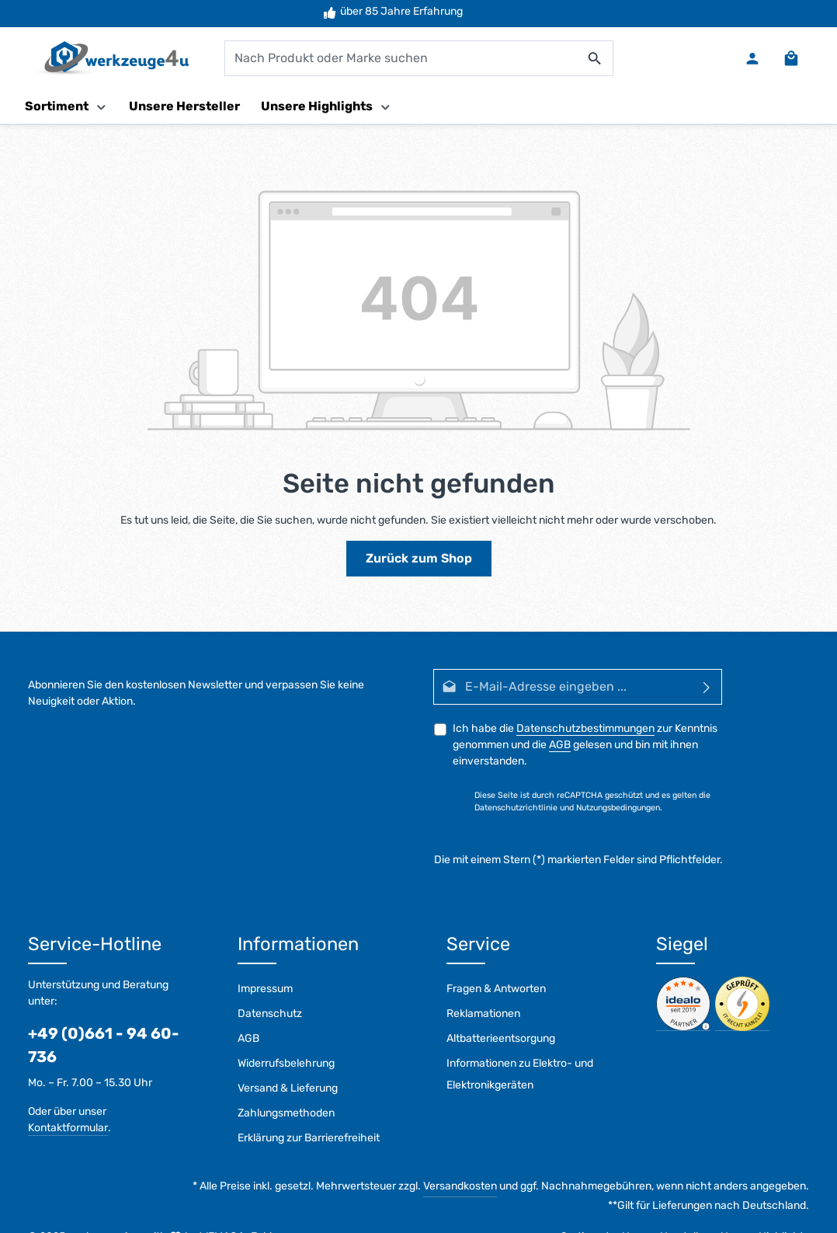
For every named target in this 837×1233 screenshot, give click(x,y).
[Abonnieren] (707, 687)
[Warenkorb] (791, 58)
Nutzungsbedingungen (618, 808)
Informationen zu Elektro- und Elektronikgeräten (519, 1074)
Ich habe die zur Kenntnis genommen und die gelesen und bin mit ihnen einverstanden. (585, 745)
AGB (560, 744)
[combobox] (401, 58)
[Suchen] (595, 58)
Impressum (265, 988)
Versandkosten (460, 1186)
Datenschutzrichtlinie (515, 808)
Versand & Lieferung (288, 1088)
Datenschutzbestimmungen (585, 728)
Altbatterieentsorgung (500, 1038)
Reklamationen (483, 1013)
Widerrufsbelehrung (286, 1063)
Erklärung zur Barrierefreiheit (309, 1137)
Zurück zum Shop (419, 558)
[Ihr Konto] (752, 58)
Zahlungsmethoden (286, 1113)
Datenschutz (270, 1013)
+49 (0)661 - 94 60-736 (103, 1045)
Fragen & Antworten (496, 988)
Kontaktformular (68, 1127)
